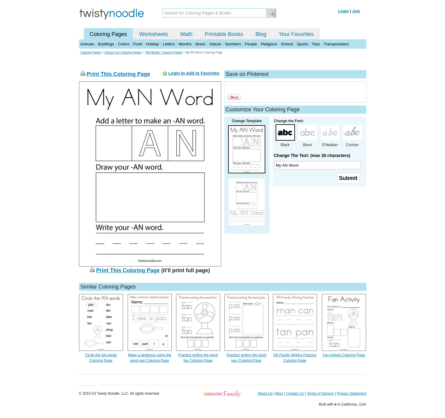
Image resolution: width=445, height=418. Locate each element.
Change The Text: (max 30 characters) (312, 155)
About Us (265, 393)
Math (186, 34)
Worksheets (153, 34)
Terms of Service (320, 393)
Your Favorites (296, 34)
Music (200, 44)
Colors (123, 44)
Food (137, 44)
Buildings (106, 44)
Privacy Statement (351, 393)
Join (356, 11)
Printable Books (224, 34)
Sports (302, 44)
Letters (169, 44)
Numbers (233, 44)
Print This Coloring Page (118, 74)
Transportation (336, 44)
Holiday (152, 44)
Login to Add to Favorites (193, 73)
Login (343, 11)
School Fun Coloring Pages (122, 52)
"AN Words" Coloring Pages (163, 52)
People (251, 44)
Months (185, 44)
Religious (269, 44)
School (287, 44)
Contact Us (295, 393)
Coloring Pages (108, 34)
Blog (260, 34)
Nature (215, 44)
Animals (87, 44)
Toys (316, 44)
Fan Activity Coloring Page (343, 355)
